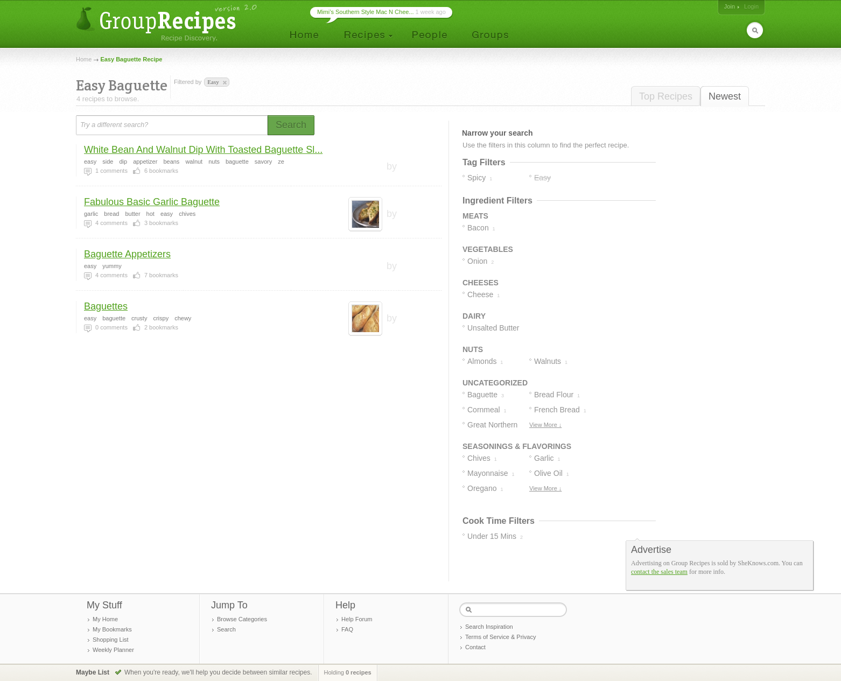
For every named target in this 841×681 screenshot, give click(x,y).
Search (226, 629)
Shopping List (111, 639)
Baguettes (106, 306)
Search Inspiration (489, 626)
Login (751, 6)
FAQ (347, 629)
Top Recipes (665, 96)
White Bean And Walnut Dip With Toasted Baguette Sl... (203, 149)
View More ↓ (545, 425)
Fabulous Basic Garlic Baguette (152, 201)
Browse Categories (242, 619)
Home (84, 59)
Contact (475, 647)
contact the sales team (659, 571)
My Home (105, 619)
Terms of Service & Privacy (500, 637)
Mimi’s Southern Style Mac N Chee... (365, 12)
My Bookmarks (112, 629)
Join (729, 6)
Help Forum (356, 619)
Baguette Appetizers (127, 254)
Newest (725, 96)
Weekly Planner (113, 650)
